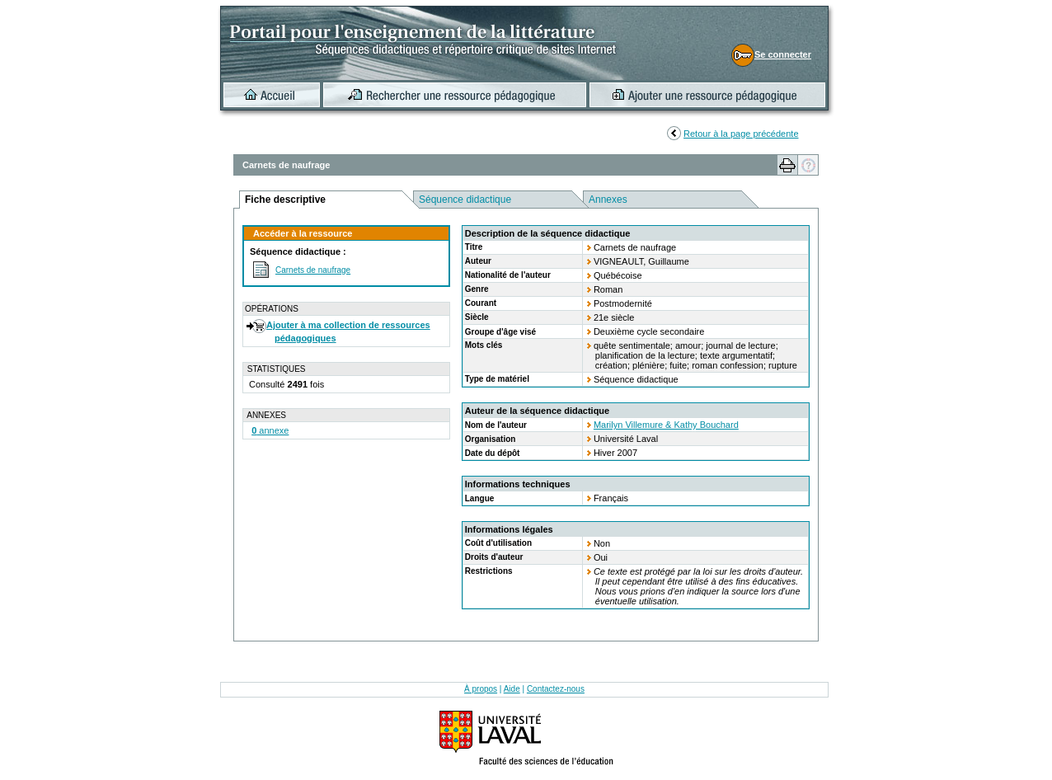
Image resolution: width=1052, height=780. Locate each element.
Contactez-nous (556, 688)
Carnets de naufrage (312, 270)
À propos (480, 688)
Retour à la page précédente (740, 134)
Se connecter (782, 54)
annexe (270, 430)
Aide (512, 688)
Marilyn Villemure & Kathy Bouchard (666, 425)
